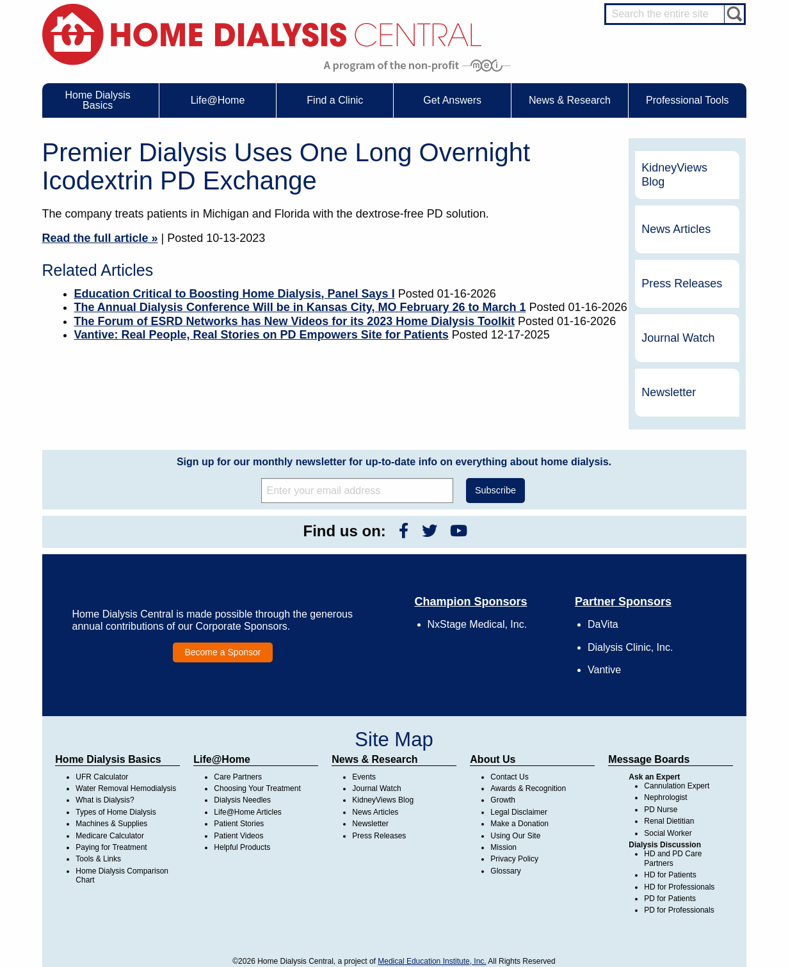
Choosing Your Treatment (257, 788)
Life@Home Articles (248, 812)
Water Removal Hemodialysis (126, 788)
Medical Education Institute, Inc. (432, 961)
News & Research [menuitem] (570, 100)
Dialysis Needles (242, 799)
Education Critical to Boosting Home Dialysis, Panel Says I (234, 293)
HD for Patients (670, 874)
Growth (502, 799)
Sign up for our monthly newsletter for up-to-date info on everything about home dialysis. (394, 461)
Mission (503, 847)
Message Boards (648, 759)
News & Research (374, 759)
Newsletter (668, 392)
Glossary (505, 871)
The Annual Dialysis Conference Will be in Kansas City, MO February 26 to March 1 (300, 307)
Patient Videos (238, 835)
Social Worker (667, 833)
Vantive (604, 669)
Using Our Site (515, 835)
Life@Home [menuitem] (218, 100)
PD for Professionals (679, 910)
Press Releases (681, 283)
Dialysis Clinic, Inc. (630, 647)
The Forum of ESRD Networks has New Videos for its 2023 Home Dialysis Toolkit (294, 321)
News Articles (676, 229)
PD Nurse (660, 809)
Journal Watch (677, 338)
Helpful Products (242, 847)
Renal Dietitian (669, 821)
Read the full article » (100, 238)
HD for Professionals (679, 887)
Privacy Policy (514, 858)
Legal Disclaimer (518, 812)
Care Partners (238, 776)
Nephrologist (665, 797)
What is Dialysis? (105, 799)
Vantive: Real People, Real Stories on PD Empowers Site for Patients (261, 334)
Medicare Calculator (110, 835)
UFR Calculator (102, 776)
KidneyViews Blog (674, 174)
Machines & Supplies (111, 823)
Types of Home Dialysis (116, 812)
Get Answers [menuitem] (452, 100)
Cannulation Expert (676, 785)
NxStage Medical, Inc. (477, 624)
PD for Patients (670, 898)
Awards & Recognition (528, 788)
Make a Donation (519, 823)
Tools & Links (98, 858)
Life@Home (221, 759)
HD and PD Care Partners (673, 858)
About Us (492, 759)
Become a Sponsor (222, 652)
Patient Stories (239, 823)
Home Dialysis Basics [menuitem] (98, 100)
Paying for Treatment (111, 847)
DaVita (603, 624)
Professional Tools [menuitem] (687, 100)
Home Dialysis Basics (108, 759)
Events (364, 776)
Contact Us (509, 776)
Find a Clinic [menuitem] (335, 100)
